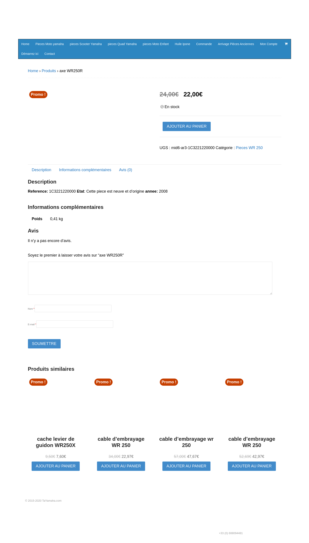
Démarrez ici (30, 53)
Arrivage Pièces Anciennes (236, 44)
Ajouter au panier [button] (56, 466)
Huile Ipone (182, 44)
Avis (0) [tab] (125, 170)
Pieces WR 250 (249, 148)
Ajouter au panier (187, 126)
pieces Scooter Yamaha (86, 44)
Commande (204, 44)
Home (25, 44)
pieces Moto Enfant (156, 44)
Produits (49, 71)
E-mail (32, 324)
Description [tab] (41, 170)
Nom (31, 308)
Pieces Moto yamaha (50, 44)
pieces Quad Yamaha (122, 44)
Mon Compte (268, 44)
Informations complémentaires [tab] (85, 170)
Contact (49, 53)
